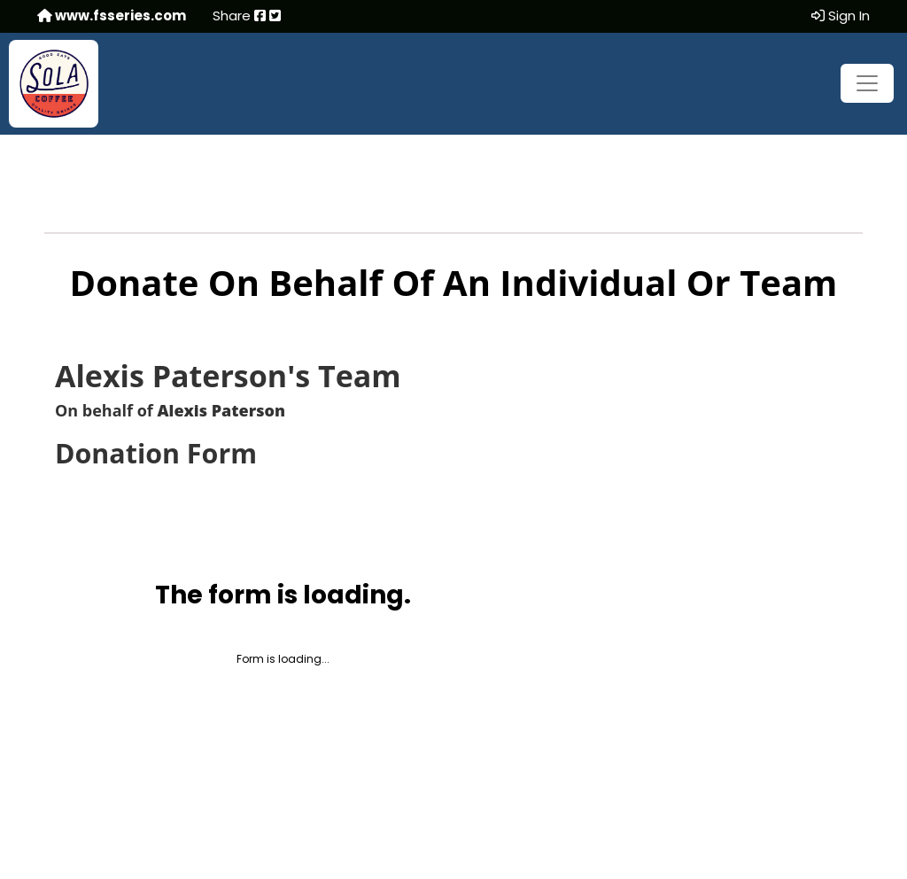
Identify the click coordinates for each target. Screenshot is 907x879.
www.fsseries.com (111, 15)
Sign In (840, 15)
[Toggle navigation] (867, 83)
